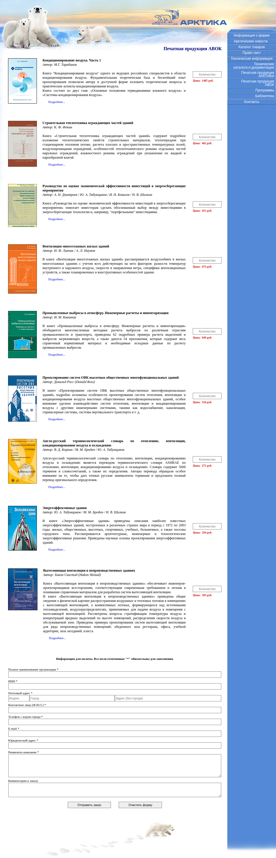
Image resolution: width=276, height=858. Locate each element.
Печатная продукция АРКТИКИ (258, 74)
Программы (266, 90)
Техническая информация (252, 59)
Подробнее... (56, 102)
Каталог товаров (252, 47)
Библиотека (265, 96)
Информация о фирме (252, 35)
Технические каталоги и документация (255, 66)
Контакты (251, 102)
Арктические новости (251, 41)
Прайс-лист (252, 53)
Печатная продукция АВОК (258, 83)
